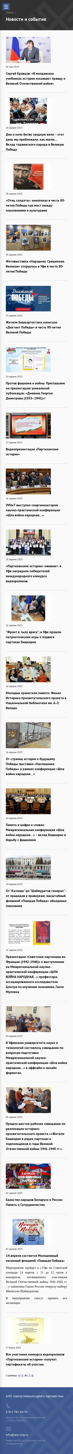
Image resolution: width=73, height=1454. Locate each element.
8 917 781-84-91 (17, 1412)
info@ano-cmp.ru (17, 1435)
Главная (10, 12)
